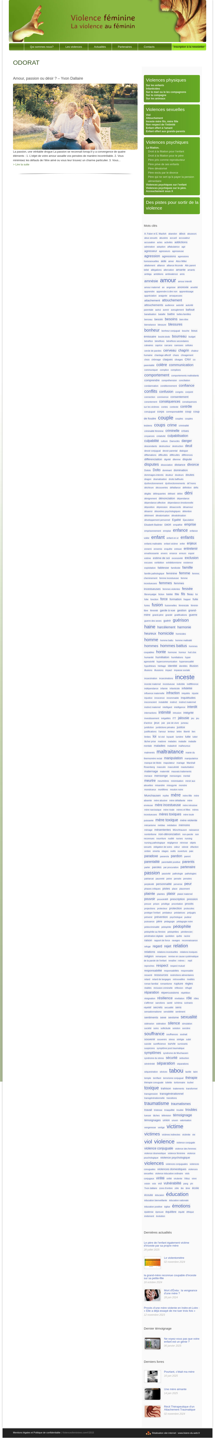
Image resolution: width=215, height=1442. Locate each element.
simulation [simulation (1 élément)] (187, 1023)
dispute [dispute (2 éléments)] (187, 459)
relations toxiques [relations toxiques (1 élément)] (188, 952)
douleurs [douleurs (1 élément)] (179, 475)
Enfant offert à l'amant (159, 128)
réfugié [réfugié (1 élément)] (188, 988)
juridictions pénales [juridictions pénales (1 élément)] (165, 727)
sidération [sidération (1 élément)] (161, 1023)
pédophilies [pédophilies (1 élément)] (173, 932)
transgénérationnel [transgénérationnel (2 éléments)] (172, 1093)
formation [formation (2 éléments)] (176, 599)
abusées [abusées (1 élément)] (163, 238)
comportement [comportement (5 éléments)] (156, 375)
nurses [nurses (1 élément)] (179, 838)
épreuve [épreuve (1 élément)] (159, 1212)
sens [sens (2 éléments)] (178, 1007)
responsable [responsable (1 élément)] (187, 970)
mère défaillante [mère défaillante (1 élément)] (177, 800)
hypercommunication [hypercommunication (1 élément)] (167, 661)
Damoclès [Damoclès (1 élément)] (175, 441)
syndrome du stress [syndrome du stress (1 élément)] (154, 1058)
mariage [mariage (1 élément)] (181, 763)
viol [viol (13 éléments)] (148, 1141)
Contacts (149, 46)
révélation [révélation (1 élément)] (179, 998)
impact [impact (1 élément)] (168, 670)
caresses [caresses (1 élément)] (178, 345)
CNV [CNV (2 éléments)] (188, 359)
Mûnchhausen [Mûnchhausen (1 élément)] (180, 830)
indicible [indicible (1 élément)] (181, 684)
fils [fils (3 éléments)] (183, 594)
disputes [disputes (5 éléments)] (151, 464)
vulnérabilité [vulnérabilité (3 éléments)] (172, 1183)
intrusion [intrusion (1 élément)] (177, 713)
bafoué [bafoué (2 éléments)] (190, 309)
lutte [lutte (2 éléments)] (188, 736)
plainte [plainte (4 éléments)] (149, 893)
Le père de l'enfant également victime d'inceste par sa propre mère (166, 1244)
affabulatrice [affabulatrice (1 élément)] (173, 246)
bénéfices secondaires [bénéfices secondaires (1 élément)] (177, 341)
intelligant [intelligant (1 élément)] (167, 707)
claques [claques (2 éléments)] (168, 359)
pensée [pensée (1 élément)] (177, 878)
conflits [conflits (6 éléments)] (150, 391)
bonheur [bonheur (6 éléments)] (151, 330)
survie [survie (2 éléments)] (171, 1043)
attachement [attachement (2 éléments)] (152, 300)
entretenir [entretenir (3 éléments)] (191, 548)
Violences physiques (166, 80)
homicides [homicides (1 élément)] (181, 634)
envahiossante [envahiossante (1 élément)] (151, 553)
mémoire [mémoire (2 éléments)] (184, 825)
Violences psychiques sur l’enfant (166, 184)
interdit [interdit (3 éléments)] (192, 707)
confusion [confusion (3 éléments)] (166, 391)
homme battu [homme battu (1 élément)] (166, 640)
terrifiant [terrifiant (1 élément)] (157, 1078)
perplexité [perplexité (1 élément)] (149, 884)
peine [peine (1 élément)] (169, 878)
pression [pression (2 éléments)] (192, 899)
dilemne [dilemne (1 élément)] (177, 459)
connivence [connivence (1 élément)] (163, 397)
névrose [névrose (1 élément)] (184, 842)
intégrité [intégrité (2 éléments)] (188, 712)
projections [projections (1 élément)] (149, 908)
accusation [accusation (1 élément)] (149, 242)
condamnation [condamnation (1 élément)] (151, 386)
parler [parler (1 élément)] (147, 867)
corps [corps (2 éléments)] (160, 411)
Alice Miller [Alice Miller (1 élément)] (181, 261)
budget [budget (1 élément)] (192, 336)
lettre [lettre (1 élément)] (179, 731)
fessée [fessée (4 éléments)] (187, 589)
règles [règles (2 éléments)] (189, 983)
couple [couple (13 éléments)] (165, 417)
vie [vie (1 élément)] (193, 1134)
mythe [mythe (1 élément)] (166, 795)
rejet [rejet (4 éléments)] (167, 946)
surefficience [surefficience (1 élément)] (159, 1044)
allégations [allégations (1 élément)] (156, 270)
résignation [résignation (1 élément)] (149, 998)
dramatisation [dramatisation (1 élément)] (160, 479)
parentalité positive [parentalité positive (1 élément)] (171, 862)
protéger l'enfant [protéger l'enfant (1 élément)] (152, 912)
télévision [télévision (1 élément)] (166, 1115)
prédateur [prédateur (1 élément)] (167, 912)
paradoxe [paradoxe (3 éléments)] (151, 856)
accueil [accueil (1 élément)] (173, 238)
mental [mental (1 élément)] (186, 776)
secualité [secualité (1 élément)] (168, 1007)
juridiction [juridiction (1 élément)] (149, 727)
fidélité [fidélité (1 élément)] (169, 594)
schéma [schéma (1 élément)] (178, 1003)
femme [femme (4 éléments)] (184, 573)
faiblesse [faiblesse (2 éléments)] (163, 567)
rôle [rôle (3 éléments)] (189, 998)
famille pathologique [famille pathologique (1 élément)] (154, 573)
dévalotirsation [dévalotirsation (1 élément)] (179, 515)
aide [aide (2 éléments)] (163, 261)
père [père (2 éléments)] (159, 921)
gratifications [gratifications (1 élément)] (180, 615)
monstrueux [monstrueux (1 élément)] (150, 789)
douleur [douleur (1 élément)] (169, 475)
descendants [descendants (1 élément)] (150, 446)
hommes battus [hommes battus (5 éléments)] (173, 645)
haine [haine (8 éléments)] (149, 626)
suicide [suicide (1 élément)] (147, 1044)
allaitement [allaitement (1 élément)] (149, 265)
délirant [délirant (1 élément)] (171, 493)
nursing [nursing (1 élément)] (188, 838)
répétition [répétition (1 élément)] (185, 992)
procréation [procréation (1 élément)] (177, 904)
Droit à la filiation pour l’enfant (166, 151)
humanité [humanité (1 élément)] (148, 657)
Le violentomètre (174, 1257)
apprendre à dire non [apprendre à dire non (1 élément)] (167, 291)
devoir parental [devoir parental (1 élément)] (170, 450)
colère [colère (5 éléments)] (161, 364)
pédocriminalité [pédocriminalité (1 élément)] (151, 927)
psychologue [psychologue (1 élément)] (176, 917)
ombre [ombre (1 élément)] (147, 851)
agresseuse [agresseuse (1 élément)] (178, 251)
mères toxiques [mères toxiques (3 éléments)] (170, 814)
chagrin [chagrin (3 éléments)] (183, 350)
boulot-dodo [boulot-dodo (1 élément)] (164, 336)
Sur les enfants (155, 85)
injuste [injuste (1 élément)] (195, 693)
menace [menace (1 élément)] (148, 776)
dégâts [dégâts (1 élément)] (147, 493)
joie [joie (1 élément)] (163, 723)
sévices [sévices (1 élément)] (163, 1071)
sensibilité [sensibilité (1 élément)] (168, 1011)
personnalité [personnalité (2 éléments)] (164, 884)
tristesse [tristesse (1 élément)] (158, 1110)
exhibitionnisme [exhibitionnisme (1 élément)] (173, 562)
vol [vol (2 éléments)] (160, 1183)
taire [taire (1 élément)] (195, 1071)
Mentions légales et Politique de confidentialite (36, 1432)
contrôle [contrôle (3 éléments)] (186, 406)
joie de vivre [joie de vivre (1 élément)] (173, 723)
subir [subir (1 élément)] (188, 1039)
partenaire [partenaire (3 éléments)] (188, 867)
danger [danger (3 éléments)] (187, 441)
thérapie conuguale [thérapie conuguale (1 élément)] (153, 1082)
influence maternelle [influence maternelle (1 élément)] (154, 693)
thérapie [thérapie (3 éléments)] (191, 1078)
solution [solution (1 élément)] (176, 1028)
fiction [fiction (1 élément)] (161, 594)
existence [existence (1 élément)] (188, 562)
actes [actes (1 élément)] (159, 242)
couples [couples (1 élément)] (179, 418)
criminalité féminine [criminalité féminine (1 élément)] (153, 431)
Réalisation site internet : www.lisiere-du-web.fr (176, 1433)
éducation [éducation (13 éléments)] (177, 1194)
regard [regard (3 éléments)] (157, 946)
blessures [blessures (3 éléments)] (175, 324)
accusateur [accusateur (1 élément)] (184, 238)
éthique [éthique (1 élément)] (190, 1212)
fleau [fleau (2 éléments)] (190, 594)
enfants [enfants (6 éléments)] (187, 537)
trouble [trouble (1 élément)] (180, 1110)
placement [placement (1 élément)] (184, 888)
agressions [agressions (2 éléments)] (169, 256)
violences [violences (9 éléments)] (154, 1163)
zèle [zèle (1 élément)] (177, 1188)
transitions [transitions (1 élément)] (172, 1098)
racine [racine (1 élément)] (187, 936)
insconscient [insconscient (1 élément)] (150, 702)
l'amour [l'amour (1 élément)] (162, 731)
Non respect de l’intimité (160, 124)
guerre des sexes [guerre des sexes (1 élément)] (152, 621)
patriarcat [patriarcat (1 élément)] (148, 878)
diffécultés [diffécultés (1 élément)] (175, 455)
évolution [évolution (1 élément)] (160, 1216)
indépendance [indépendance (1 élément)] (151, 688)
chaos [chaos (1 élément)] (176, 355)
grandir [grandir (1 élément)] (168, 615)
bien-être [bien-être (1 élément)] (183, 319)
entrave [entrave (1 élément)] (178, 549)
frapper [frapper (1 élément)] (187, 599)
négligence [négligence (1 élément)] (172, 842)
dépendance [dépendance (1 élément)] (183, 498)
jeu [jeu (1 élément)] (192, 718)
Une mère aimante (175, 1389)
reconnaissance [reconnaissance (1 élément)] (190, 940)
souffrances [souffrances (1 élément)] (172, 1034)
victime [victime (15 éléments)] (175, 1126)
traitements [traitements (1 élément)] (178, 1088)
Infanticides (153, 88)
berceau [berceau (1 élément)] (148, 319)
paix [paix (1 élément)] (191, 851)
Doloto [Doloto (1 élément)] (147, 470)
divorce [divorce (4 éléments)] (193, 464)
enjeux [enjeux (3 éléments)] (192, 543)
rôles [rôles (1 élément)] (196, 998)
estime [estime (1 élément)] (147, 558)
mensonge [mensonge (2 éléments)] (161, 775)
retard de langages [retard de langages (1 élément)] (161, 979)
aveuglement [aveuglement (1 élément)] (177, 309)
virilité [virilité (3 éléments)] (160, 1178)
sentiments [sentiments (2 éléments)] (151, 1017)
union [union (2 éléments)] (166, 1120)
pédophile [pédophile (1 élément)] (166, 927)
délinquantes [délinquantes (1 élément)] (159, 493)
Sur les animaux (155, 98)
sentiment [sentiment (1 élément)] (180, 1011)
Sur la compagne (156, 95)
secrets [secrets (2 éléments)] (158, 1007)
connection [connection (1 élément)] (149, 397)
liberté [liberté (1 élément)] (187, 731)
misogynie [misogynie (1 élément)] (172, 785)
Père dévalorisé (157, 168)
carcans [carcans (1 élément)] (168, 345)
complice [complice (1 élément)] (164, 370)
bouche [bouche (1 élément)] (185, 331)
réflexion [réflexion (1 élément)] (179, 988)
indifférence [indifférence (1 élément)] (192, 684)
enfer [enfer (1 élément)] (182, 543)
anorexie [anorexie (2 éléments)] (182, 287)
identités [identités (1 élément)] (183, 666)
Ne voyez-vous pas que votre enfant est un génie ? (181, 1340)
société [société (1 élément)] (147, 1028)
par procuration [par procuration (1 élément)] (171, 867)
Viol (148, 114)
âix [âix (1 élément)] (182, 1188)
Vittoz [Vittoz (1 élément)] (187, 1178)
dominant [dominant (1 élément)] (167, 470)
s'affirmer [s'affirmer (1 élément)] (148, 1003)
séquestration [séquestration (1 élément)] (151, 1071)
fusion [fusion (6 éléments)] (157, 604)
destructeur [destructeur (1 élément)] (164, 446)
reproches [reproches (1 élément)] (149, 966)
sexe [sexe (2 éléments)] (163, 1017)
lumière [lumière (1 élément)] (179, 736)
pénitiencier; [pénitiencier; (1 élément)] (187, 932)
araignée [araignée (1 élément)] (163, 295)
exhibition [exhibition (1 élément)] (159, 562)
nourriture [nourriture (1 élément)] (161, 838)
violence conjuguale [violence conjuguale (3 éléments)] (158, 1148)
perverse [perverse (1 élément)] (178, 884)
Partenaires (125, 46)
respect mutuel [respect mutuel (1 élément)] (177, 966)
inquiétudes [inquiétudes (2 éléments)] (188, 697)
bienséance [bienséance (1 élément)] (150, 324)
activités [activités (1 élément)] (168, 242)
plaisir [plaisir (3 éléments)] (171, 893)
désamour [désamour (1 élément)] (188, 507)
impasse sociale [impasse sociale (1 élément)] (182, 670)
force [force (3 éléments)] (164, 599)
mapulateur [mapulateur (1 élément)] (168, 763)
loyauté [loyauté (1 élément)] (170, 736)
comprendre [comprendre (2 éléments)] (152, 380)
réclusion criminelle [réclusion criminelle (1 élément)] (163, 988)
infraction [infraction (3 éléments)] (173, 693)
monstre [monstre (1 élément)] (183, 785)
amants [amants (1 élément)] (191, 270)
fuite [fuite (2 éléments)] (195, 599)
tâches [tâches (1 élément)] (156, 1115)
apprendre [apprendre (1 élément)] (149, 291)
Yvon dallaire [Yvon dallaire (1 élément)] (150, 1188)
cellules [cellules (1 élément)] (189, 345)
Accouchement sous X (159, 191)
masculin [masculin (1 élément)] (161, 767)
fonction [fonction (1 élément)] (154, 599)
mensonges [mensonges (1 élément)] (175, 776)
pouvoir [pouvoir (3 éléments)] (149, 899)
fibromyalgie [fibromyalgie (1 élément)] (150, 594)
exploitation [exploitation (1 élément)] (150, 568)
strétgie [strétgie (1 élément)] (180, 1039)
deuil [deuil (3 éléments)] (188, 446)
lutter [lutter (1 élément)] (195, 736)
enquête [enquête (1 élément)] (168, 549)
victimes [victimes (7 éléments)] (152, 1133)
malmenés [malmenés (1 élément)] (149, 752)
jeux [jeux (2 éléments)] (156, 722)
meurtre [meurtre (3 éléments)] (150, 780)
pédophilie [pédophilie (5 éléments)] (182, 926)
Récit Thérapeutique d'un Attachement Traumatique (179, 1408)
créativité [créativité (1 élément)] (161, 436)
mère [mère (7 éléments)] (176, 794)
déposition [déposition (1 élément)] (149, 507)
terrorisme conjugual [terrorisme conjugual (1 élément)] (173, 1078)
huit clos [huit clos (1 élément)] (192, 652)
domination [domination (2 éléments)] (181, 470)
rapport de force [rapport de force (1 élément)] (162, 940)
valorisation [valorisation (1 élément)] (185, 1120)
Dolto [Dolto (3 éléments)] (156, 470)
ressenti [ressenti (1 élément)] (148, 975)
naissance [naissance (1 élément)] (194, 830)
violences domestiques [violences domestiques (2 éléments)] (171, 1169)
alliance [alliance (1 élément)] (161, 265)
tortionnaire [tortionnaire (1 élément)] (179, 1082)
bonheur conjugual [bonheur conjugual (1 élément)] (170, 331)
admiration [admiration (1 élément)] (149, 246)
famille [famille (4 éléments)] (187, 567)
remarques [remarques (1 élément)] (161, 956)
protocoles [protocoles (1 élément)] (189, 908)
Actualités (100, 46)
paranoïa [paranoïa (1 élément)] (164, 856)
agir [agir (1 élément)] (183, 246)
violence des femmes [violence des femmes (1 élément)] (185, 1148)
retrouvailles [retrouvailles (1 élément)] (179, 979)
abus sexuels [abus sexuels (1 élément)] (150, 238)
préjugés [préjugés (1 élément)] (191, 912)
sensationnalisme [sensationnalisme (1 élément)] (152, 1011)
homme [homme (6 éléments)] (151, 639)
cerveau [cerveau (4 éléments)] (169, 350)
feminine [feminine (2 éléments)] (171, 573)
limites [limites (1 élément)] (147, 736)
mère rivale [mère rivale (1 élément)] (168, 809)
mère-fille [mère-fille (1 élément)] (187, 795)
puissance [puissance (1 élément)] (149, 921)
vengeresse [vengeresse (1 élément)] (150, 1127)
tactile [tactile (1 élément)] (188, 1071)
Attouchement (154, 118)
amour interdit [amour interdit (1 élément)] (185, 281)
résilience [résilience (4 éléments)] (165, 998)
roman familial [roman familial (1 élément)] (151, 983)
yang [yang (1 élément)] (185, 1183)
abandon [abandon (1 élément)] (172, 233)
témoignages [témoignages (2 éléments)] (152, 1120)
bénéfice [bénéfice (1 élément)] (148, 341)
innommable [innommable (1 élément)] (173, 698)
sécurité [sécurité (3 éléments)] (171, 1058)
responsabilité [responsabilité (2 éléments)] (153, 970)
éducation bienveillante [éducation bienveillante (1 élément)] (155, 1200)
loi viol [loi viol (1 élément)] (161, 736)
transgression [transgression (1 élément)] (151, 1094)
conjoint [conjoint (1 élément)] (189, 392)
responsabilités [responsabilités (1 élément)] (171, 970)
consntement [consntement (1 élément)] (150, 402)
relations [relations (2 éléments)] (149, 951)
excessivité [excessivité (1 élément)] (177, 558)
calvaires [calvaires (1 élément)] (148, 345)
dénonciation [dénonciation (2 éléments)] (167, 498)
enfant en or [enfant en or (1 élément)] (173, 538)
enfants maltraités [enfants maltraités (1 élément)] (153, 543)
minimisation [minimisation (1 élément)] (177, 781)
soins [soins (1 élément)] (156, 1028)
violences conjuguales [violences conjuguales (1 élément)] (177, 1164)
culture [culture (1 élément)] (164, 441)
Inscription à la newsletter (189, 46)
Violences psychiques (167, 142)
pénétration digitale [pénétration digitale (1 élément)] (153, 936)
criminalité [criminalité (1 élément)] (184, 425)
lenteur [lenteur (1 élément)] (171, 731)
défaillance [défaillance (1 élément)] (175, 487)
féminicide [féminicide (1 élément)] (184, 605)
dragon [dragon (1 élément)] (147, 479)
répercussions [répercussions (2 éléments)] (170, 992)
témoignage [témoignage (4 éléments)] (182, 1115)
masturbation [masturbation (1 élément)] (187, 767)
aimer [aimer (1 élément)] (171, 261)
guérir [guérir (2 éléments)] (167, 620)
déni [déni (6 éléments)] (188, 493)
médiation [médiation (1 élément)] (172, 825)
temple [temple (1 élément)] (147, 1078)
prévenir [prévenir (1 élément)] (148, 917)
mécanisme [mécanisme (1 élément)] (150, 825)
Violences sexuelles (165, 109)
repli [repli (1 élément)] (190, 960)
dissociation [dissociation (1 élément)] (167, 465)
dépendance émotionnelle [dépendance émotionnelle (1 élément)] (180, 502)
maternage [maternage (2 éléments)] (151, 771)
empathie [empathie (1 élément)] (177, 524)
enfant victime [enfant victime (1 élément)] (171, 543)
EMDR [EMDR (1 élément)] (167, 524)
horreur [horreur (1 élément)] (182, 652)
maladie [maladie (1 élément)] (182, 741)
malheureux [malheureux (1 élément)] (184, 746)
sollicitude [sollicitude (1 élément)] (165, 1028)
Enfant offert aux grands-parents (165, 131)
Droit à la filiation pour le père (166, 155)
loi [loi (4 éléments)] (154, 736)
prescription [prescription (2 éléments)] (177, 899)
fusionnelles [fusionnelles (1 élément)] (171, 605)
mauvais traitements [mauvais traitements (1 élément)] (181, 771)
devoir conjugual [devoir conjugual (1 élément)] (152, 450)
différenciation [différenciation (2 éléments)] (153, 459)
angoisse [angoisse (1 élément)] (171, 287)
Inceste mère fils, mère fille (162, 121)
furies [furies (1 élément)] (147, 605)
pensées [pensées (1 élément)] (187, 878)
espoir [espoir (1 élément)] (191, 553)
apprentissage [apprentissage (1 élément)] (186, 291)
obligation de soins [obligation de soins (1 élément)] (162, 847)
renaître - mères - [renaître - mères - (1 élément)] (177, 960)
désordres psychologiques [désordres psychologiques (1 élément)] (167, 511)
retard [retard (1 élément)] (147, 979)
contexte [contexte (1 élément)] (174, 407)
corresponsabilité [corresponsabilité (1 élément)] (174, 411)
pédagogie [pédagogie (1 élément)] (169, 921)
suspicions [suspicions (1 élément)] (149, 1048)
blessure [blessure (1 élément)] (162, 324)
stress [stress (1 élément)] (172, 1039)
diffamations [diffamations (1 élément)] (150, 455)
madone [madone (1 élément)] (162, 741)
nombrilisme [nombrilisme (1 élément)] (150, 834)
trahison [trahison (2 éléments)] (166, 1088)
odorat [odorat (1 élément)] (185, 847)
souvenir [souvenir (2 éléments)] (149, 1039)
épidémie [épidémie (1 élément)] (148, 1212)
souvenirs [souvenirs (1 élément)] (162, 1039)
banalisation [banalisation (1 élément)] (150, 314)
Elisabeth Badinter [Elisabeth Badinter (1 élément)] (153, 524)
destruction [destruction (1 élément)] (177, 446)
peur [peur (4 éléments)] (188, 884)
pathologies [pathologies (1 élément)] (191, 873)
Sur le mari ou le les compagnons (166, 92)
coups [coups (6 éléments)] (159, 425)
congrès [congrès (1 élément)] (179, 392)
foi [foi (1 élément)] (196, 594)
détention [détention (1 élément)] (187, 511)
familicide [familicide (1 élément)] (175, 568)
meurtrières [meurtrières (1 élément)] (163, 781)
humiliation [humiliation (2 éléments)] (162, 657)
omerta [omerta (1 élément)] (156, 851)
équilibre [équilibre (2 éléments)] (170, 1211)
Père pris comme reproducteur (166, 159)
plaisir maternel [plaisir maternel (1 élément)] (185, 894)
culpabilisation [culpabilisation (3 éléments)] (178, 436)
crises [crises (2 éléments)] (185, 430)
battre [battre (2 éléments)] (171, 314)
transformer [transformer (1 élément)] (191, 1088)
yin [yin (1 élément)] (191, 1183)
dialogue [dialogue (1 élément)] (184, 450)
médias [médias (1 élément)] (161, 825)
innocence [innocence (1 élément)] (159, 698)
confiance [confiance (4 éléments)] (186, 385)
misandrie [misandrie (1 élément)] (160, 785)
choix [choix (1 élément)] (146, 359)
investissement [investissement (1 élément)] (151, 718)
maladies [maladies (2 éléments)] (159, 745)
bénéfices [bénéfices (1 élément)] (159, 341)
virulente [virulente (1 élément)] (178, 1178)
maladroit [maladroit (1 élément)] (172, 746)
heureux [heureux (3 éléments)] (150, 633)
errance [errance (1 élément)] (173, 553)
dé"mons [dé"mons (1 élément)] (191, 483)
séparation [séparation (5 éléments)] (166, 1063)
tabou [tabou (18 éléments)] (176, 1071)
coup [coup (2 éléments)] (188, 411)
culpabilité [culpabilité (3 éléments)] (151, 441)
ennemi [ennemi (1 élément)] (148, 549)
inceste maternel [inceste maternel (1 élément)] (152, 684)
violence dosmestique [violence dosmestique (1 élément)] (155, 1153)
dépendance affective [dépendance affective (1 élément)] (154, 502)
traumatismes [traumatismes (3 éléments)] (181, 1104)
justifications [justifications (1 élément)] (150, 731)
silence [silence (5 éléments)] (174, 1023)
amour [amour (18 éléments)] (168, 280)
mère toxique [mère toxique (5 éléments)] (167, 820)
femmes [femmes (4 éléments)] (165, 583)
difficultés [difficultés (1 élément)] (163, 455)
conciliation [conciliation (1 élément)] (184, 380)
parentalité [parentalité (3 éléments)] (152, 861)
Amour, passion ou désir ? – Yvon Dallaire (48, 78)
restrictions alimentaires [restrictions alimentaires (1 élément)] (182, 975)
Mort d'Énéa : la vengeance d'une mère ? (180, 1292)
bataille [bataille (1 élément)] (161, 314)
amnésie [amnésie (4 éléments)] (151, 281)
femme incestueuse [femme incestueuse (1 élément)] (169, 578)
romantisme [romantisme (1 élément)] (166, 983)
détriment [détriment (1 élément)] (148, 515)
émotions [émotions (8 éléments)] (181, 1206)
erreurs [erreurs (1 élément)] (182, 553)
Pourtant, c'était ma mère (179, 1371)
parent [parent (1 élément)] (187, 856)
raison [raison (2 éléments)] (148, 940)
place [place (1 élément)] (174, 888)
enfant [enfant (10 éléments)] (158, 537)
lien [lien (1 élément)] (193, 731)
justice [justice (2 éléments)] (181, 727)
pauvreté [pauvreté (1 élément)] (160, 878)
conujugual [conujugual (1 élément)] (149, 411)
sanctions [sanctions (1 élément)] (160, 1003)
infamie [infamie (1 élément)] (164, 688)
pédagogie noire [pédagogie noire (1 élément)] (185, 921)
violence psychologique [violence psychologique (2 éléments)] (175, 1157)
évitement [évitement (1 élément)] (149, 1216)
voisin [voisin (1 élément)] (147, 1183)
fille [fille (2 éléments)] (177, 594)
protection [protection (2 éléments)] (175, 908)
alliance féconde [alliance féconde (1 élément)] (175, 265)
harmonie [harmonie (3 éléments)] (184, 627)
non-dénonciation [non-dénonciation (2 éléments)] (169, 834)
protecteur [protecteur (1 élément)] (162, 908)
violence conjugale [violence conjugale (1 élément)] (186, 1142)
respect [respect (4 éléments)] (162, 965)
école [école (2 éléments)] (195, 1188)
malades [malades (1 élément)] (172, 741)
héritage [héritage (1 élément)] (162, 666)
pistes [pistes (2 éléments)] (166, 888)
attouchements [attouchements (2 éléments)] (153, 305)
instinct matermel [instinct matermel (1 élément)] (187, 702)
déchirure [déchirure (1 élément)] (148, 487)
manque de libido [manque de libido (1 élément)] (152, 763)
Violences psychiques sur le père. (166, 188)
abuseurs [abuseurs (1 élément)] (192, 233)
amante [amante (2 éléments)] (180, 269)
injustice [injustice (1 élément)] (148, 698)
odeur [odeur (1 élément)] (177, 847)
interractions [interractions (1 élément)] (150, 713)
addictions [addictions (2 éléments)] (180, 242)
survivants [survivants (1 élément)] (182, 1044)
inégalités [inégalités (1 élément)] (165, 718)
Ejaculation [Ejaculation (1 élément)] (188, 520)
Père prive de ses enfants (163, 164)
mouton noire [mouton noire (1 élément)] (176, 789)
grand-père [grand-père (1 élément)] (157, 615)
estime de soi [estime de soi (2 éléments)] (161, 558)
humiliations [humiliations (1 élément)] (177, 657)
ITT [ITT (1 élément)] (174, 718)
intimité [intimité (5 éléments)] (165, 712)
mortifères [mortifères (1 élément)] (163, 789)
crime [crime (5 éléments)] (172, 425)
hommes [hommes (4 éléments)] (151, 646)
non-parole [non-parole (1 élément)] (187, 834)
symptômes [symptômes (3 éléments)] (152, 1052)
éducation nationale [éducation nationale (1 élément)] (178, 1200)
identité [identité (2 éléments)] (172, 665)
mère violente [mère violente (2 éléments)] (188, 820)
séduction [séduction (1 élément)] (184, 1058)
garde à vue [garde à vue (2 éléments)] (167, 610)
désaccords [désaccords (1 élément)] (175, 507)
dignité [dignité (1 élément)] (167, 459)
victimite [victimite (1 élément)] (186, 1134)
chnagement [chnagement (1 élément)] (187, 355)
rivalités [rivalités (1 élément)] (190, 979)
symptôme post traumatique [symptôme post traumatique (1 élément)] (171, 1048)
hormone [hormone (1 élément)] (172, 652)
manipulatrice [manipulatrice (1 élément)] (191, 758)
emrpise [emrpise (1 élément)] (167, 531)
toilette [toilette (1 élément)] (168, 1082)
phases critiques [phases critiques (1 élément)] (152, 888)
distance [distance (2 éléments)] (179, 464)
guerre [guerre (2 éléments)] (193, 614)
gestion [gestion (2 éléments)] (181, 610)
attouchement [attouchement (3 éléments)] (172, 300)
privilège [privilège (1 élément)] (165, 904)
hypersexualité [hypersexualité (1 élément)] (186, 661)
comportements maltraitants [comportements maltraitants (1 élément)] (185, 375)
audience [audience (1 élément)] (169, 305)
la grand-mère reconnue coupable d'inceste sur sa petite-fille (170, 1277)
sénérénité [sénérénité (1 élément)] (149, 1063)
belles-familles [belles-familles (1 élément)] (184, 314)
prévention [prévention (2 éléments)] (161, 917)
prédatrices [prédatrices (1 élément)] (179, 912)
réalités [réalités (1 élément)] (147, 988)
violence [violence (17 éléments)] (164, 1141)
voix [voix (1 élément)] (154, 1183)
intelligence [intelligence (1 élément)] (179, 707)
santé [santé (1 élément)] (169, 1003)
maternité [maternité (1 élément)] (164, 771)
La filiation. (152, 147)
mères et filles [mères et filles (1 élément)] (183, 809)
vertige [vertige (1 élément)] (161, 1127)
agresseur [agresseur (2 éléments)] (150, 251)
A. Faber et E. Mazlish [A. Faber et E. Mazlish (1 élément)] (155, 233)
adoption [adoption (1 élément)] (161, 246)
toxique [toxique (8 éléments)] (151, 1087)
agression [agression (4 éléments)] (152, 256)
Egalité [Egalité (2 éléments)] (176, 519)
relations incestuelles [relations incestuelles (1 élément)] (167, 952)
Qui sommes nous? (42, 46)
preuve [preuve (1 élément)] (147, 904)
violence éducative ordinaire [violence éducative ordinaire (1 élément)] (169, 1173)
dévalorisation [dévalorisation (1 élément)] (162, 515)
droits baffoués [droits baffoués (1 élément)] (176, 479)
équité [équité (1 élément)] (181, 1212)
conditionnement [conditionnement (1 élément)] (168, 386)
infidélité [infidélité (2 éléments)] (187, 688)
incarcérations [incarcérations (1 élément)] (166, 678)
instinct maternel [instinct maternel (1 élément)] (152, 707)
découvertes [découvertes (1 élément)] (162, 487)
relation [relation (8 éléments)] (180, 945)
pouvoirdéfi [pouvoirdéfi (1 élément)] (162, 899)
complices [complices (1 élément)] (176, 370)
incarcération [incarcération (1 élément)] (150, 678)
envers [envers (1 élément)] (164, 553)
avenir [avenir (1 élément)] (166, 309)
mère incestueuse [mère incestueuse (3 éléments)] (168, 805)
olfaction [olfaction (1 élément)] (194, 847)
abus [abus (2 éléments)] (182, 233)
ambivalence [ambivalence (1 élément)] (171, 274)
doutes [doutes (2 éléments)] (190, 474)
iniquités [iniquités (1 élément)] (186, 693)
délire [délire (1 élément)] (180, 493)
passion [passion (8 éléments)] (152, 872)
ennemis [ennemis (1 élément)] (158, 549)
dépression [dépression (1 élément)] (162, 507)
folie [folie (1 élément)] (146, 599)
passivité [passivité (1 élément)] (166, 873)
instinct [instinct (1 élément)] (173, 702)
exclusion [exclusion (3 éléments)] (191, 558)
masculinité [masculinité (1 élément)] (173, 767)
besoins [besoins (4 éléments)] (171, 319)
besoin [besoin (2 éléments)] (158, 319)
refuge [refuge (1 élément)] (147, 946)
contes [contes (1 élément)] (164, 407)
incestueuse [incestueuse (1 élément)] (169, 684)
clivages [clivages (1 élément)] (179, 359)
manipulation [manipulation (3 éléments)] (173, 758)
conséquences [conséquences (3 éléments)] (169, 401)
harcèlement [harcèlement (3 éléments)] (166, 627)
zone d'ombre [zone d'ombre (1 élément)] (166, 1188)
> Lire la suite (21, 164)
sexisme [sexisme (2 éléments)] (173, 1017)
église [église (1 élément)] (167, 1206)
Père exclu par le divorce (163, 172)
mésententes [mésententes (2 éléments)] (162, 829)
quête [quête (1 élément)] (179, 936)
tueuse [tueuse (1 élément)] (147, 1115)
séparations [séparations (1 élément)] (183, 1063)
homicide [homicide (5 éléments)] (166, 633)
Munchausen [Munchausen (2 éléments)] (152, 795)
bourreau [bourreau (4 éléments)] (179, 336)
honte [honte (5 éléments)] (161, 652)
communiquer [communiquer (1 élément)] (151, 370)
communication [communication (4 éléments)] (181, 365)
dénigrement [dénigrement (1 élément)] (150, 498)
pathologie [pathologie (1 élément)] (178, 873)
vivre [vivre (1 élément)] (194, 1178)
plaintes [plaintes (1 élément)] (161, 894)
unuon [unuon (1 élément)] (175, 1120)
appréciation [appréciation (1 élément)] (150, 295)
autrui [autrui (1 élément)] (158, 309)
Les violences (74, 46)
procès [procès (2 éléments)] (189, 903)
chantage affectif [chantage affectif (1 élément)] (163, 355)
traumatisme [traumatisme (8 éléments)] (156, 1103)
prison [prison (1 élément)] (156, 904)
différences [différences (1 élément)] (187, 455)
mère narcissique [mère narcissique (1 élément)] (152, 809)
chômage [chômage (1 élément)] (156, 359)
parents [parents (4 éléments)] (188, 861)
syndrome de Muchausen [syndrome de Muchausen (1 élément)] (175, 1053)
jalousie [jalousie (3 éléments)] (183, 718)
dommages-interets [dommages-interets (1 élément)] (153, 475)
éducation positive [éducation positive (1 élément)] (153, 1206)
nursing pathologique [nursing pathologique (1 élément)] (154, 842)
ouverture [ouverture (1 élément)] (182, 851)
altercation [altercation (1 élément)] (169, 270)
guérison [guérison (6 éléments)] (181, 620)
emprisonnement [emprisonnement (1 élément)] (152, 531)
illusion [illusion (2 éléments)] (194, 665)
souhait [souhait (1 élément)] (183, 1034)
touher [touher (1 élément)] (190, 1082)
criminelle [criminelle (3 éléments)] (172, 430)
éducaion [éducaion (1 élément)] (159, 1195)
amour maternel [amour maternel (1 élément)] (152, 287)
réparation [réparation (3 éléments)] (151, 992)
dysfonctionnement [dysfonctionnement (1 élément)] (153, 483)
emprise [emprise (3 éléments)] (190, 524)
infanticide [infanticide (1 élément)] (175, 688)
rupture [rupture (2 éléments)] (178, 983)
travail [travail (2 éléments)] (148, 1109)
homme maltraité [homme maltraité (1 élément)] (183, 640)
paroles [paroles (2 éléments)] (156, 867)
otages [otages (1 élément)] (165, 851)
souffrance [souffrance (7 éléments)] (154, 1033)
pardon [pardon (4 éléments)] (176, 856)
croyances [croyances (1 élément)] (149, 436)
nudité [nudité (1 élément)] (171, 838)
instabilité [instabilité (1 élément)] (163, 702)
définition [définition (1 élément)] (187, 487)
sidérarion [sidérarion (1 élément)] (149, 1023)
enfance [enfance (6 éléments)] (180, 530)
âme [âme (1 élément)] (188, 1188)
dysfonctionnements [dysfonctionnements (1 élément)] (175, 483)
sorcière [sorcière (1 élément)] (186, 1028)
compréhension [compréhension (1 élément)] (169, 380)
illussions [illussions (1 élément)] (158, 670)
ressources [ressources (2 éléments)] (161, 975)
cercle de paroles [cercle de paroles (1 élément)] (152, 350)
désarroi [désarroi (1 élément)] (148, 511)
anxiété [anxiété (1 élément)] (194, 287)
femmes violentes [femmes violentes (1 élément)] (171, 589)
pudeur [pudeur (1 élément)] (187, 917)
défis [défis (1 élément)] (196, 487)
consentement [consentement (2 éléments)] (179, 396)
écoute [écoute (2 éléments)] (148, 1195)
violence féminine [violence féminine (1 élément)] (176, 1153)
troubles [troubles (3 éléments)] (191, 1109)
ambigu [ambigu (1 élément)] (148, 274)
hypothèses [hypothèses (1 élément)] (150, 666)
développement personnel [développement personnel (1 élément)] (157, 520)
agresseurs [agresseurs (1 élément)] (164, 251)
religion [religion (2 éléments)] (148, 956)
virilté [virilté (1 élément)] (169, 1178)
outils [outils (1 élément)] (173, 851)
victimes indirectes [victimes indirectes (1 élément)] (171, 1134)
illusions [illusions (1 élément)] (148, 670)
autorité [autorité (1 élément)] (180, 305)
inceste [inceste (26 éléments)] (185, 677)
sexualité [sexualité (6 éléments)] (189, 1017)
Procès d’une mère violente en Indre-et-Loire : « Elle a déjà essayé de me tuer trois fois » (171, 1309)
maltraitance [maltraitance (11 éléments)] (170, 751)
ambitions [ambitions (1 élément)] (158, 274)
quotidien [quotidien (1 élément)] (169, 936)
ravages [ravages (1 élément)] (176, 940)
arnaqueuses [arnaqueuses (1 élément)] (175, 295)
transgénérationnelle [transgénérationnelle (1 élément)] (154, 1098)
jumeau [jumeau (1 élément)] (184, 723)
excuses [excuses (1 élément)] (148, 562)
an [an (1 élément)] (163, 287)
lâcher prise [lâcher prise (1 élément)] (150, 741)
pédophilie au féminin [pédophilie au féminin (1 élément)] (154, 932)
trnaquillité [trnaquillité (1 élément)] (169, 1110)
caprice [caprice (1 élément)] (158, 345)
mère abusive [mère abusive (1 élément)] (160, 800)
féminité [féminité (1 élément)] (154, 610)
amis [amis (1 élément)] (182, 274)
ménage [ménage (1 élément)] (148, 830)
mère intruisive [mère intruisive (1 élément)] (190, 805)
